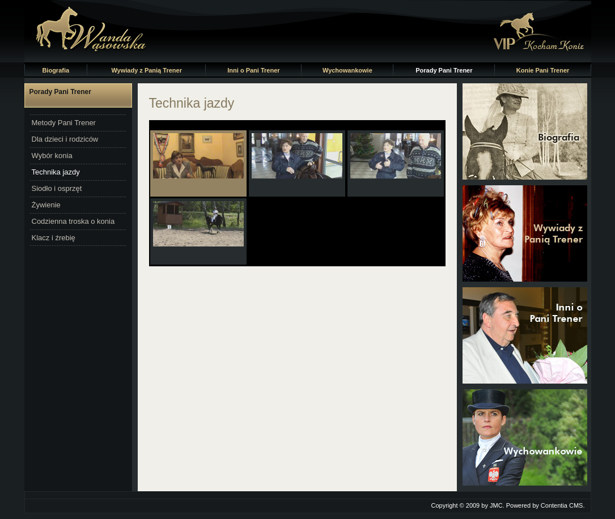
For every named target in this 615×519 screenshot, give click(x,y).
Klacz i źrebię (53, 237)
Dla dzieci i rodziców (65, 139)
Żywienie (46, 205)
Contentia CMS (562, 505)
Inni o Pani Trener (253, 70)
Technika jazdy (56, 172)
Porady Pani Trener (443, 70)
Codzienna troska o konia (73, 221)
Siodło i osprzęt (57, 188)
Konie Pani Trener (543, 70)
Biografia (55, 70)
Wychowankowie (347, 70)
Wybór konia (52, 155)
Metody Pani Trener (64, 122)
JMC (496, 505)
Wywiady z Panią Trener (146, 70)
